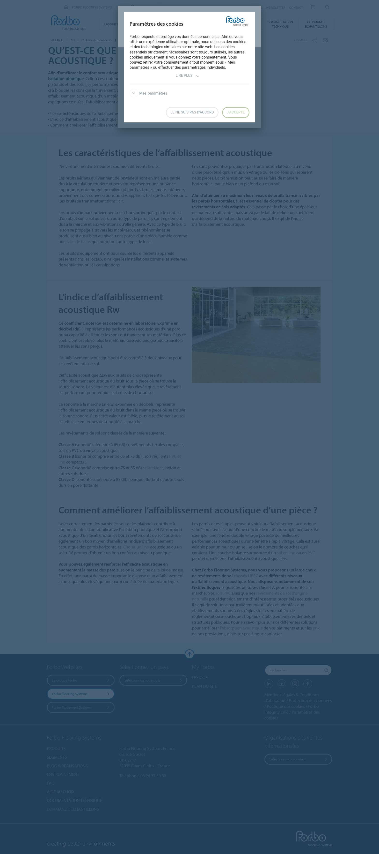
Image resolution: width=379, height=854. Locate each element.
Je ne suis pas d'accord (192, 112)
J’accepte (236, 112)
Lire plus (188, 76)
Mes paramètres (148, 93)
